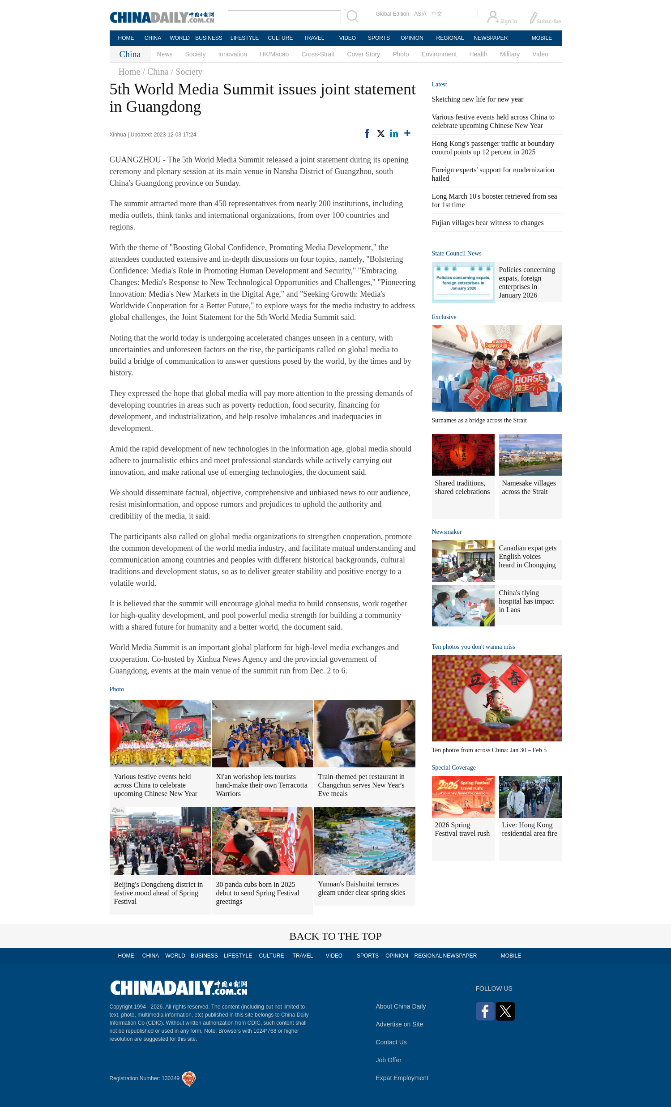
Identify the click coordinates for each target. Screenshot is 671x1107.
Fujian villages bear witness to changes (488, 222)
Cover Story (363, 54)
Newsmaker (447, 531)
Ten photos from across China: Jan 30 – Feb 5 (489, 750)
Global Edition (393, 14)
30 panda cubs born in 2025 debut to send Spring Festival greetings (258, 893)
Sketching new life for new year (478, 99)
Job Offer (389, 1060)
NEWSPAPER (490, 38)
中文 (437, 14)
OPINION (412, 38)
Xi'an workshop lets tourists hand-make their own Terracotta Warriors (262, 785)
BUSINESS (208, 38)
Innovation (232, 54)
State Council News (457, 253)
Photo (401, 54)
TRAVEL (314, 38)
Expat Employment (402, 1077)
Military (510, 54)
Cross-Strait (317, 54)
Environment (439, 54)
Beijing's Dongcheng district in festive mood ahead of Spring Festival (158, 893)
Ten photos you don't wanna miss (473, 646)
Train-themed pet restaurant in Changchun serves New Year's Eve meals (361, 785)
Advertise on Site (399, 1024)
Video (540, 54)
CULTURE (280, 38)
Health (478, 54)
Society (195, 54)
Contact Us (391, 1042)
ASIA (420, 14)
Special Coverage (454, 767)
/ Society (187, 72)
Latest (439, 84)
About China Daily (401, 1006)
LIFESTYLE (245, 38)
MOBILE (542, 38)
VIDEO (347, 38)
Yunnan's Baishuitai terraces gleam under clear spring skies (362, 888)
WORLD (180, 38)
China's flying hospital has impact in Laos (527, 601)
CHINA (153, 38)
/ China (155, 72)
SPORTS (379, 38)
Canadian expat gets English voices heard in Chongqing (528, 556)
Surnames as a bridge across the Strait (479, 420)
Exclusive (444, 317)
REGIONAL (450, 38)
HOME (126, 38)
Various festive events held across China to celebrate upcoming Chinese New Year (156, 785)
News (165, 54)
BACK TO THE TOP (335, 936)
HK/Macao (274, 54)
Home (130, 72)
